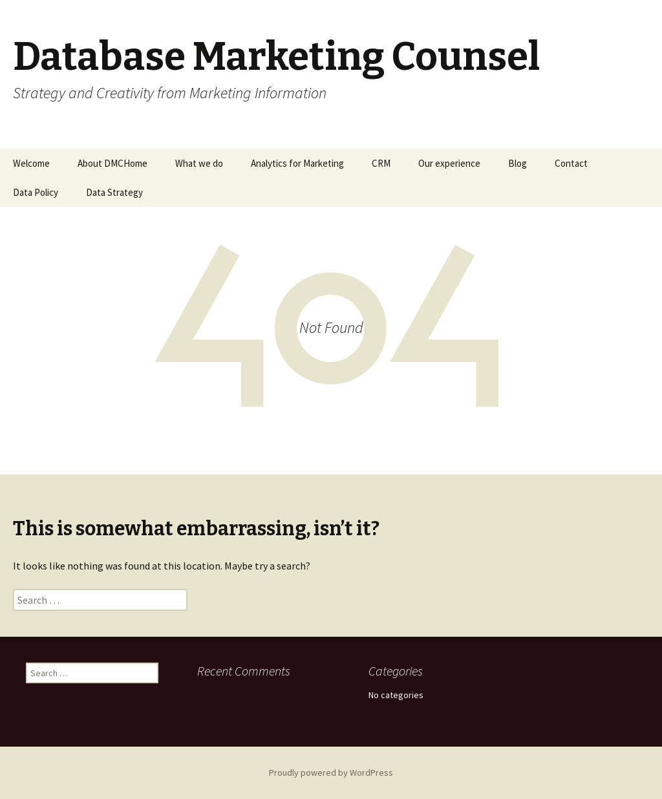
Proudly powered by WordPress (331, 772)
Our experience (449, 163)
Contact (571, 163)
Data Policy (35, 192)
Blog (517, 163)
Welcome (31, 163)
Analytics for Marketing (297, 163)
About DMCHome (112, 163)
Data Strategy (114, 192)
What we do (199, 163)
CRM (381, 163)
